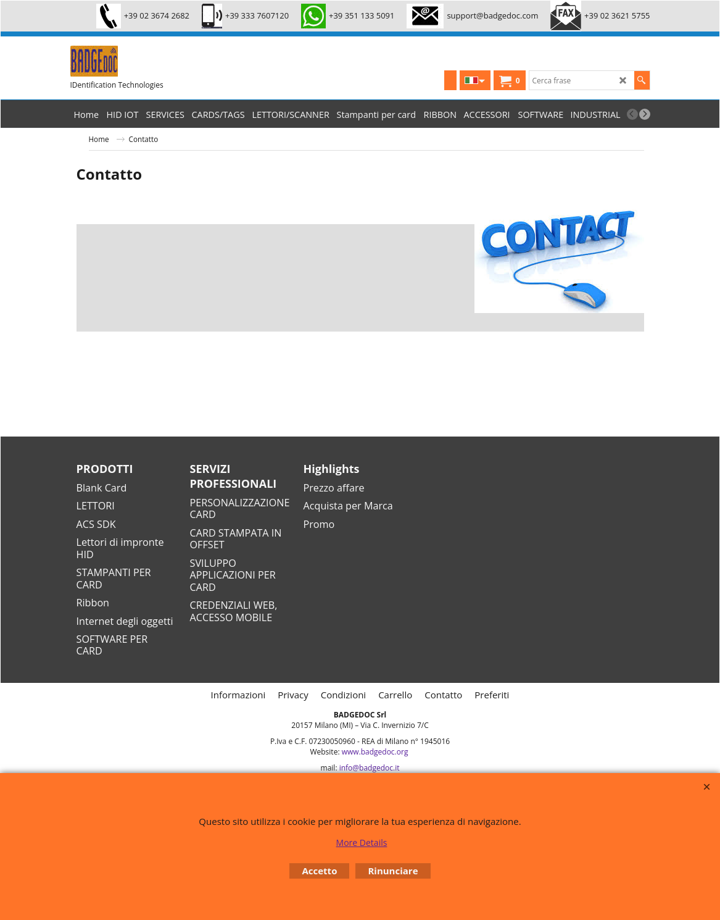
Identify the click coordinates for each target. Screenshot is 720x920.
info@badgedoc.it (369, 768)
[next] (644, 114)
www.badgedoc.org (375, 751)
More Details (361, 842)
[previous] (632, 114)
